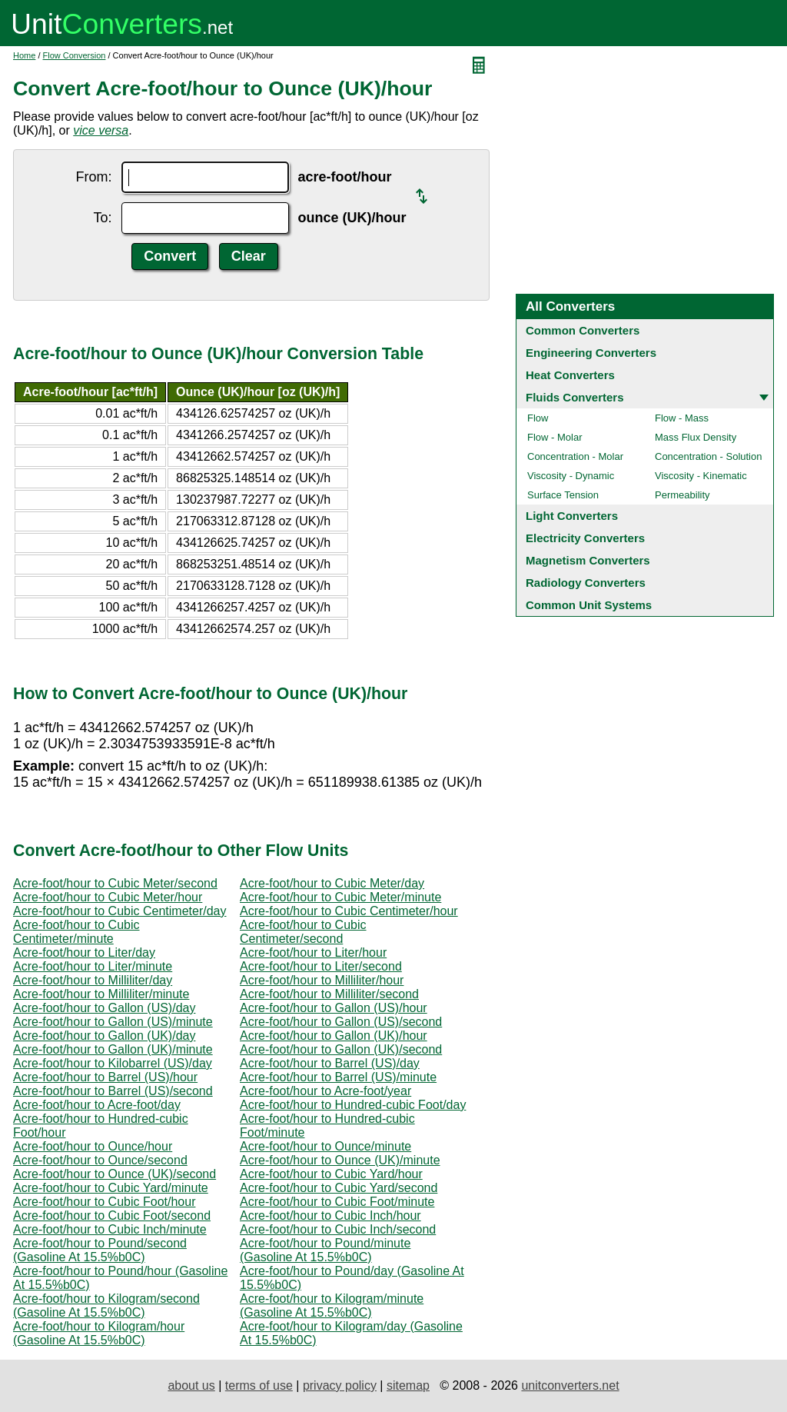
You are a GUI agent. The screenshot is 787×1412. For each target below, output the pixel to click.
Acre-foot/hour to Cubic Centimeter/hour (349, 910)
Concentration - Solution (708, 456)
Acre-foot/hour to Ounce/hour (92, 1146)
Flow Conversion (74, 55)
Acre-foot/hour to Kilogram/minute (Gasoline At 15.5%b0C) (331, 1305)
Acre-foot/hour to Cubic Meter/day (332, 883)
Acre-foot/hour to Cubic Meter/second (115, 883)
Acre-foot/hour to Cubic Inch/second (338, 1229)
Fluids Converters (575, 397)
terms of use (259, 1385)
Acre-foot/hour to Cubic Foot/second (112, 1215)
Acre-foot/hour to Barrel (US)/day (330, 1063)
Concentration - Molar (575, 456)
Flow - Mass (682, 418)
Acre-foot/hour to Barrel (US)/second (113, 1090)
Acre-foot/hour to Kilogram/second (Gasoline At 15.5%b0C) (106, 1305)
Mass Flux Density (695, 437)
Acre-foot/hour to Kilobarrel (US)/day (112, 1063)
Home (24, 55)
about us (191, 1385)
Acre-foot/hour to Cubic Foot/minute (337, 1201)
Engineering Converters (591, 352)
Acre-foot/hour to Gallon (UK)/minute (113, 1049)
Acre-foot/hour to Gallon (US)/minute (113, 1021)
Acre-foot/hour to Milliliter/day (92, 980)
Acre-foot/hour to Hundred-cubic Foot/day (353, 1104)
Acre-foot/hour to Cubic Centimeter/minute (76, 931)
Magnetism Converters (588, 560)
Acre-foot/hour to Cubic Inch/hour (330, 1215)
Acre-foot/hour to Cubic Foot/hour (104, 1201)
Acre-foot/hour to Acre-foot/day (97, 1104)
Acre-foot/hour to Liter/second (321, 966)
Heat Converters (570, 374)
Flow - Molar (555, 437)
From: (94, 177)
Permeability (682, 495)
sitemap (408, 1385)
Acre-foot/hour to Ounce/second (100, 1160)
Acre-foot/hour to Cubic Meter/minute (340, 897)
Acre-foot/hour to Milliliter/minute (101, 994)
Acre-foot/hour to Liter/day (84, 952)
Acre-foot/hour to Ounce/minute (325, 1146)
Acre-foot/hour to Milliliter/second (329, 994)
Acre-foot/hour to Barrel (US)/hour (105, 1077)
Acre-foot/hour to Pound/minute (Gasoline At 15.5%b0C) (325, 1250)
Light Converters (572, 515)
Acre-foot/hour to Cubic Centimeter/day (119, 910)
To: (102, 217)
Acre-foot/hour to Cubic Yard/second (338, 1187)
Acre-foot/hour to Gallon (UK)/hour (333, 1035)
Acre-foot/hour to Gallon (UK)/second (341, 1049)
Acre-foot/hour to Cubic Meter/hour (107, 897)
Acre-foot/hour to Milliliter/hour (321, 980)
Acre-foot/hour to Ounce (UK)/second (114, 1174)
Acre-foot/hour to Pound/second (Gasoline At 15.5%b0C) (100, 1250)
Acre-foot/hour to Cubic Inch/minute (110, 1229)
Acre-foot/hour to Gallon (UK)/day (104, 1035)
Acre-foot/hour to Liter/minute (92, 966)
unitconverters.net (570, 1385)
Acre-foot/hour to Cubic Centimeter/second (303, 931)
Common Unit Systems (589, 604)
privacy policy (340, 1385)
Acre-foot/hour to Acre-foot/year (325, 1090)
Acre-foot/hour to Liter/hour (313, 952)
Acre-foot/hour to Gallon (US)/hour (333, 1007)
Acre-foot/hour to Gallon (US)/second (341, 1021)
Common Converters (582, 330)
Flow (537, 418)
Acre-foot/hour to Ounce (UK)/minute (340, 1160)
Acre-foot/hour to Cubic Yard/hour (331, 1174)
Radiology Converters (586, 582)
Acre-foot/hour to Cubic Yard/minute (110, 1187)
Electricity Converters (585, 537)
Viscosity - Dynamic (570, 475)
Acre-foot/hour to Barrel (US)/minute (338, 1077)
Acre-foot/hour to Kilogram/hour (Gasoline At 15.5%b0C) (98, 1333)
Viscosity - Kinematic (701, 475)
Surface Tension (563, 495)
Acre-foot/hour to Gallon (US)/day (104, 1007)
